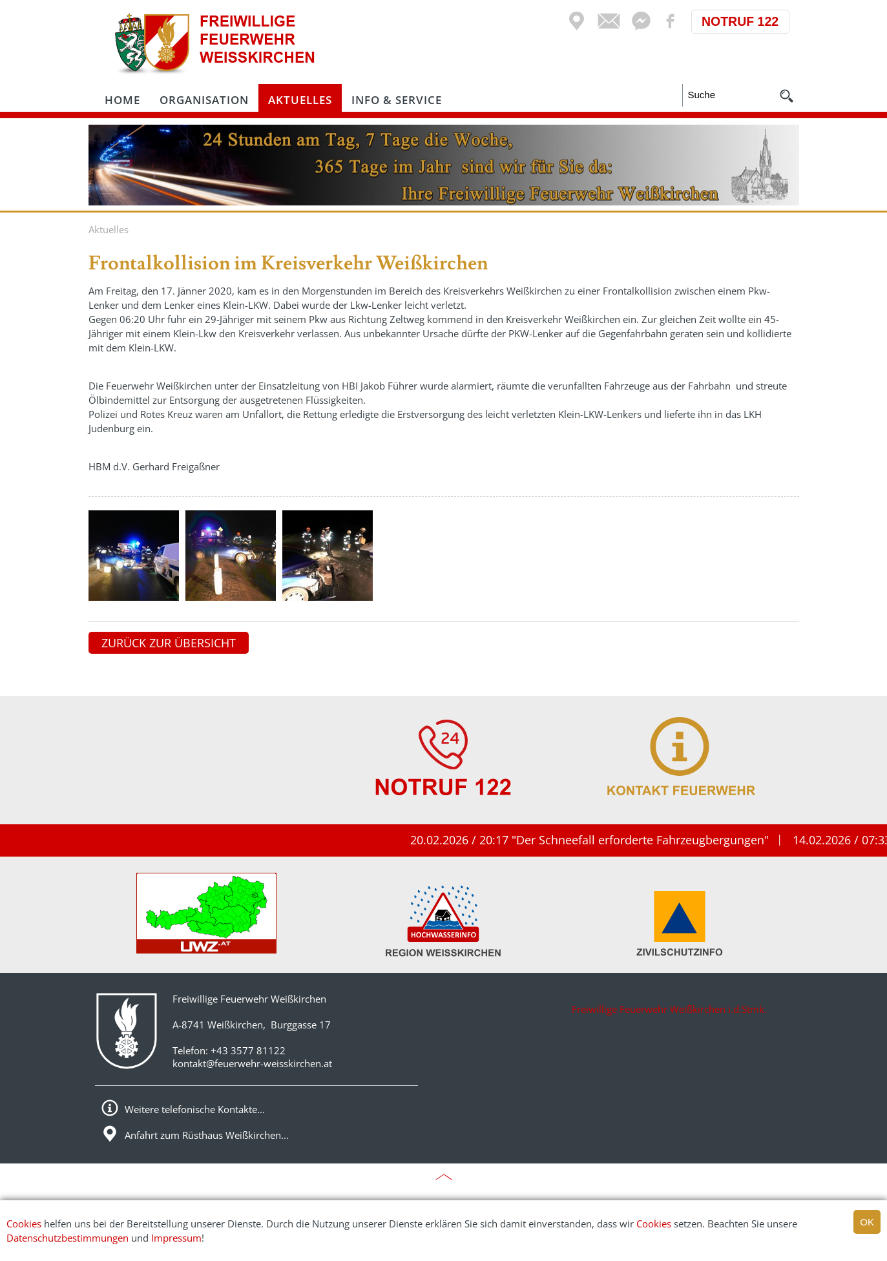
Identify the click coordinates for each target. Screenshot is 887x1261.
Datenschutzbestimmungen (67, 1237)
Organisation (204, 99)
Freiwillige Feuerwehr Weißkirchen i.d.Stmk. (669, 1009)
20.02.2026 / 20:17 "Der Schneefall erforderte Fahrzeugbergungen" (600, 840)
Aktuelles (300, 99)
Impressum (176, 1237)
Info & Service (396, 99)
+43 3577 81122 (248, 1050)
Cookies (23, 1223)
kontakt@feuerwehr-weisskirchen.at (252, 1063)
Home (122, 99)
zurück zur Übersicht (168, 643)
